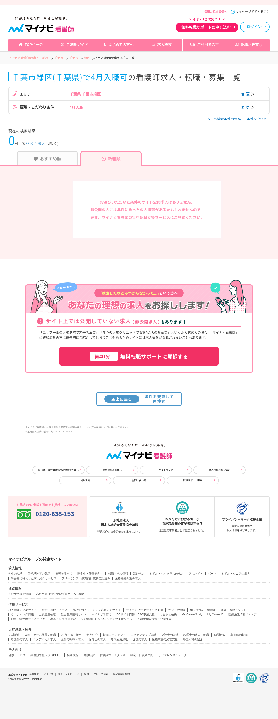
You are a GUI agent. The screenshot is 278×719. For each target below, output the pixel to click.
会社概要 (34, 674)
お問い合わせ (139, 480)
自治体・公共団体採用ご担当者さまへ (58, 470)
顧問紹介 (219, 635)
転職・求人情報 (118, 573)
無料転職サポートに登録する (139, 356)
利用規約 (85, 480)
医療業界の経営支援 (165, 639)
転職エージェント (114, 635)
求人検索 (164, 45)
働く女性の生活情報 (203, 610)
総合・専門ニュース (54, 610)
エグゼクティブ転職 (143, 635)
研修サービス (16, 655)
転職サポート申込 (192, 480)
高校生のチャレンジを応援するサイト (96, 610)
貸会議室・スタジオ (112, 655)
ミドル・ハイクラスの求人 (166, 573)
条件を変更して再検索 (139, 399)
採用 (86, 674)
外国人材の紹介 (193, 639)
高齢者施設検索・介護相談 (154, 619)
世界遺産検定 (47, 614)
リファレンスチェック (172, 655)
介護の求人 (140, 639)
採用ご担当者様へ (215, 11)
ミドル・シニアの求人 (235, 573)
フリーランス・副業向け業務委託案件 (86, 578)
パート (212, 573)
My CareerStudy (192, 614)
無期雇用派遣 (119, 639)
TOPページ (34, 45)
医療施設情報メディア (242, 614)
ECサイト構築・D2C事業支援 (135, 614)
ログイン (254, 27)
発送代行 (72, 655)
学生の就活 (15, 573)
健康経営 (89, 655)
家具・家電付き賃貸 (63, 619)
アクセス (48, 674)
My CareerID (215, 614)
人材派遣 (14, 635)
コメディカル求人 (44, 639)
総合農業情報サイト (73, 614)
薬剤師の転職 (239, 635)
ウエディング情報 (22, 614)
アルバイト (196, 573)
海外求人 (138, 573)
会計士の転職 (169, 635)
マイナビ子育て (101, 614)
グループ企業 (101, 674)
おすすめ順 (47, 158)
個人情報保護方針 (122, 674)
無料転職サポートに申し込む (206, 27)
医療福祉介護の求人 (128, 578)
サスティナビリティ (68, 674)
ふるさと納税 (168, 614)
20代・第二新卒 (71, 635)
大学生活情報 (176, 610)
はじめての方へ (120, 45)
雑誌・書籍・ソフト (233, 610)
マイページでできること (253, 11)
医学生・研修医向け (90, 573)
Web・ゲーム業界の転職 (40, 635)
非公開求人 (36, 143)
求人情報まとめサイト (22, 610)
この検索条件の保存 (224, 118)
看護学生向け (63, 573)
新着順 (111, 158)
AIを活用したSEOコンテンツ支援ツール (106, 619)
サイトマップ (166, 470)
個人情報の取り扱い (219, 470)
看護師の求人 (19, 639)
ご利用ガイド (77, 45)
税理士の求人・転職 (196, 635)
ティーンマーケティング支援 (144, 610)
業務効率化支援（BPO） (46, 655)
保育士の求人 (97, 639)
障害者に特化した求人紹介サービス (34, 578)
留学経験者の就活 (39, 573)
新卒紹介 (92, 635)
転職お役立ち (251, 45)
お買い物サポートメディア (28, 619)
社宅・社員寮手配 (141, 655)
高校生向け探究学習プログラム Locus (60, 594)
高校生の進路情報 (19, 594)
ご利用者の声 (208, 45)
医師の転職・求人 (72, 639)
